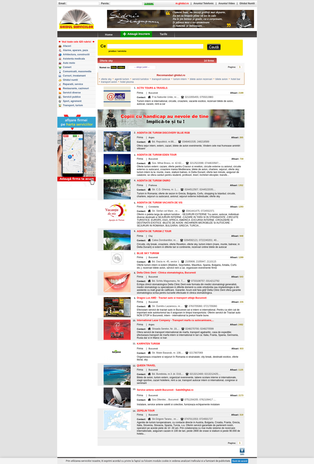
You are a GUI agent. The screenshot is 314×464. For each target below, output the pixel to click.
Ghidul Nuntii (247, 3)
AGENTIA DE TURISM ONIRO (153, 180)
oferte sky (106, 79)
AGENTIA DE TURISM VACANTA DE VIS (159, 202)
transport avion (109, 82)
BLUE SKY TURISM (148, 253)
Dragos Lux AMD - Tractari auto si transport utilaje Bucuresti (172, 297)
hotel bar (235, 79)
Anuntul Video (226, 3)
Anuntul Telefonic (203, 3)
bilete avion (221, 79)
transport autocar (161, 79)
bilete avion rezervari (201, 79)
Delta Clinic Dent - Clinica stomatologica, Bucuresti (166, 272)
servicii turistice (140, 79)
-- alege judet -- (141, 67)
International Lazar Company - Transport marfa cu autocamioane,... (175, 320)
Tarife (163, 34)
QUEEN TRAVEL (146, 365)
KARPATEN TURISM (148, 343)
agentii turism (122, 79)
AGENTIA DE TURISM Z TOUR (154, 231)
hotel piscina (127, 82)
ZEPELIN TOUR (146, 410)
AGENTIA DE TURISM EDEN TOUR (157, 154)
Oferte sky (106, 60)
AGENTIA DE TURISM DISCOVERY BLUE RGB (163, 132)
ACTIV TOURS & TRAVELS (152, 88)
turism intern (180, 79)
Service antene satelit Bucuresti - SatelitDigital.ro (165, 390)
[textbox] (155, 46)
